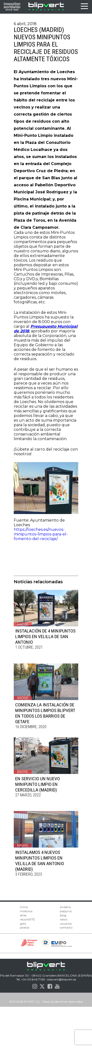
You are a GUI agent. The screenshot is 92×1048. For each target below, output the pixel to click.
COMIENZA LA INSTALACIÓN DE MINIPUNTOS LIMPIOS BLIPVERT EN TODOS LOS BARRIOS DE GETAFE (45, 713)
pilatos (24, 927)
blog (63, 915)
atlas (23, 915)
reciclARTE (27, 919)
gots (23, 923)
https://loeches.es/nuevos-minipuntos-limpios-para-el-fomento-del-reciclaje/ (41, 534)
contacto (66, 927)
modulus (26, 911)
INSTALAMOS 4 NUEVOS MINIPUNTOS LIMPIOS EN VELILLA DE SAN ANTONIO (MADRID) (39, 861)
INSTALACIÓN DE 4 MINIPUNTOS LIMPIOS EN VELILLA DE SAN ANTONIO (45, 636)
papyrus (66, 911)
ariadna (65, 907)
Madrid (22, 624)
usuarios (66, 923)
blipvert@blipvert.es (61, 979)
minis (24, 907)
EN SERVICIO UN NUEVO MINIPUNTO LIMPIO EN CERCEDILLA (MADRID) (37, 784)
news (63, 919)
